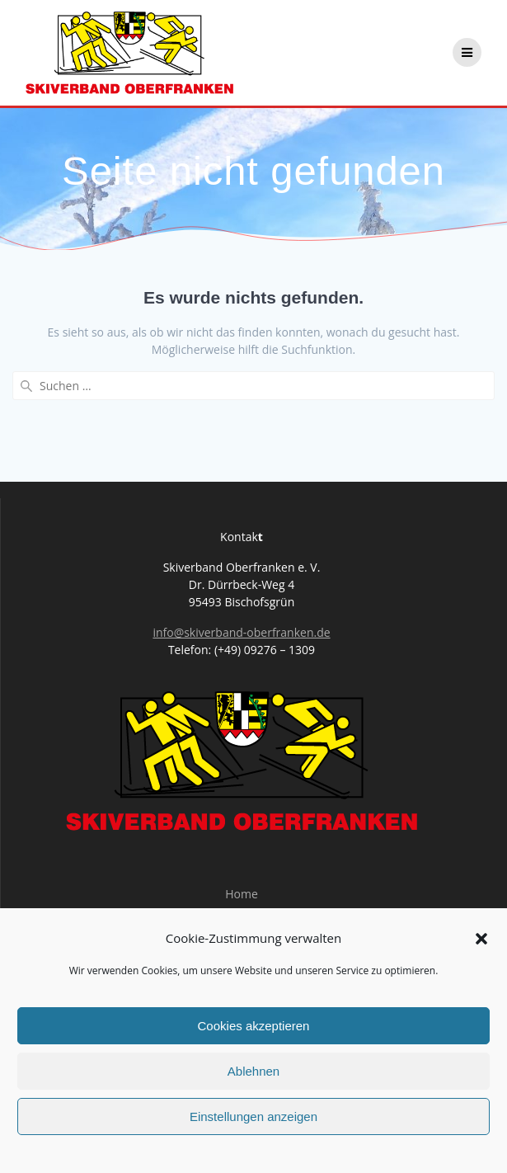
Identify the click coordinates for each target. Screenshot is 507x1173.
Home (241, 894)
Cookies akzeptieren (254, 1026)
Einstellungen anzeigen (253, 1116)
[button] (481, 938)
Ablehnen (253, 1071)
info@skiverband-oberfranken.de (241, 632)
